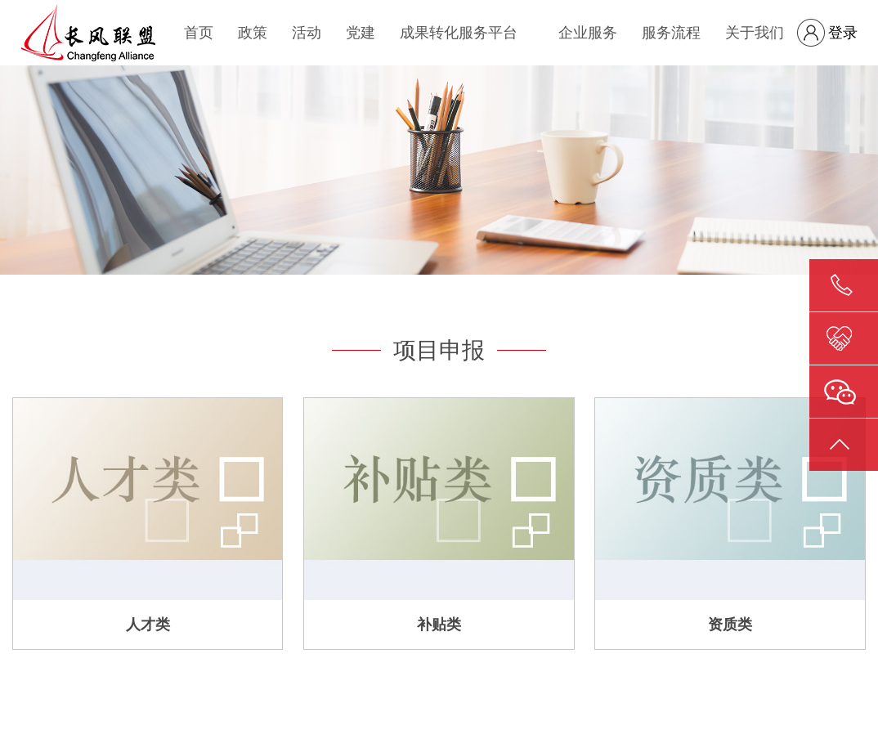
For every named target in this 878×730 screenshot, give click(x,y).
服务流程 (671, 33)
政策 (252, 33)
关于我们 (754, 33)
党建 (360, 33)
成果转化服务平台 (458, 33)
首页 (198, 33)
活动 (306, 33)
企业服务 (587, 33)
